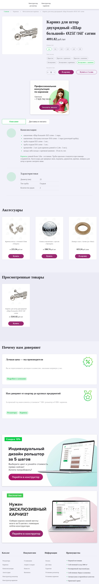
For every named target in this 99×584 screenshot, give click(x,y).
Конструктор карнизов (46, 4)
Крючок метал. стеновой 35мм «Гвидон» (16, 243)
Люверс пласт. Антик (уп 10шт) (83, 241)
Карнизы (23, 156)
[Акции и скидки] (29, 565)
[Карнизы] (5, 565)
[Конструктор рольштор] (10, 576)
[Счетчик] (51, 72)
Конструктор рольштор (33, 4)
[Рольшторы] (6, 561)
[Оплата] (47, 561)
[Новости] (27, 568)
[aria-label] (49, 97)
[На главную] (13, 4)
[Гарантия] (48, 568)
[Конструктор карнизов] (10, 580)
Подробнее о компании (16, 379)
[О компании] (28, 561)
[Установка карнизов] (51, 576)
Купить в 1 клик (86, 72)
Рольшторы (12, 413)
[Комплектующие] (8, 568)
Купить (16, 256)
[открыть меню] (95, 4)
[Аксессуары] (6, 572)
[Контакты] (27, 572)
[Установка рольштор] (52, 572)
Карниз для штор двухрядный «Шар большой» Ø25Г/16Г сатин (16, 311)
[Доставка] (48, 565)
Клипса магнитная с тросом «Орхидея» (49, 243)
